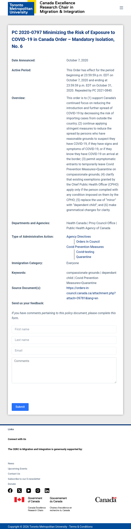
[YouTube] (28, 490)
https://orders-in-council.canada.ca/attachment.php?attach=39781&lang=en (91, 293)
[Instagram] (38, 490)
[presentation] (41, 393)
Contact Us (14, 473)
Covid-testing (85, 252)
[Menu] (121, 7)
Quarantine (83, 257)
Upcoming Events (17, 468)
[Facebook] (10, 490)
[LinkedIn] (47, 490)
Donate (12, 483)
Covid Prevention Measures (85, 247)
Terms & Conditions (81, 526)
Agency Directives (78, 236)
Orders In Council (88, 241)
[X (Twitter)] (19, 490)
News (11, 463)
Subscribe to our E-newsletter (24, 478)
